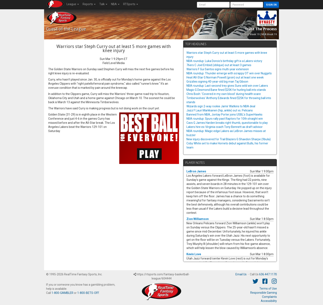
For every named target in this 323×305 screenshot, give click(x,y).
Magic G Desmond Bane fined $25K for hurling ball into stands (226, 89)
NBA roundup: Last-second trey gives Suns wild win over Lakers (227, 85)
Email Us (241, 274)
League (73, 4)
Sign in (271, 4)
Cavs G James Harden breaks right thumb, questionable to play (227, 122)
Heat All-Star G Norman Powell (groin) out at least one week (225, 77)
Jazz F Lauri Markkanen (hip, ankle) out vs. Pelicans (219, 110)
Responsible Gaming (263, 292)
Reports (89, 4)
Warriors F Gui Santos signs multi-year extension (217, 69)
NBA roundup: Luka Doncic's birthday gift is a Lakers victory (224, 61)
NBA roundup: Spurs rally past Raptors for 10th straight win (224, 118)
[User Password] (246, 5)
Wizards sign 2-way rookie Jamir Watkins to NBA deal (220, 106)
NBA (115, 4)
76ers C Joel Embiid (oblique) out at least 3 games (218, 65)
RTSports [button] (130, 4)
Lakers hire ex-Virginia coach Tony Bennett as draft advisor (224, 127)
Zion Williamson (197, 219)
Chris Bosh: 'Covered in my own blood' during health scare (223, 94)
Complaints (269, 296)
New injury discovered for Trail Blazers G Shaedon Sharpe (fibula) (228, 139)
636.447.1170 (268, 274)
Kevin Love (193, 254)
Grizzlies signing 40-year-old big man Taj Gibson (217, 81)
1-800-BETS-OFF (88, 292)
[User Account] (213, 5)
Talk (103, 4)
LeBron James (196, 171)
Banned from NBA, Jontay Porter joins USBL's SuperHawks (224, 114)
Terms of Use (268, 288)
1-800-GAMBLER (62, 292)
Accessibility (269, 301)
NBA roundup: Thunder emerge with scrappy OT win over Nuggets (229, 73)
